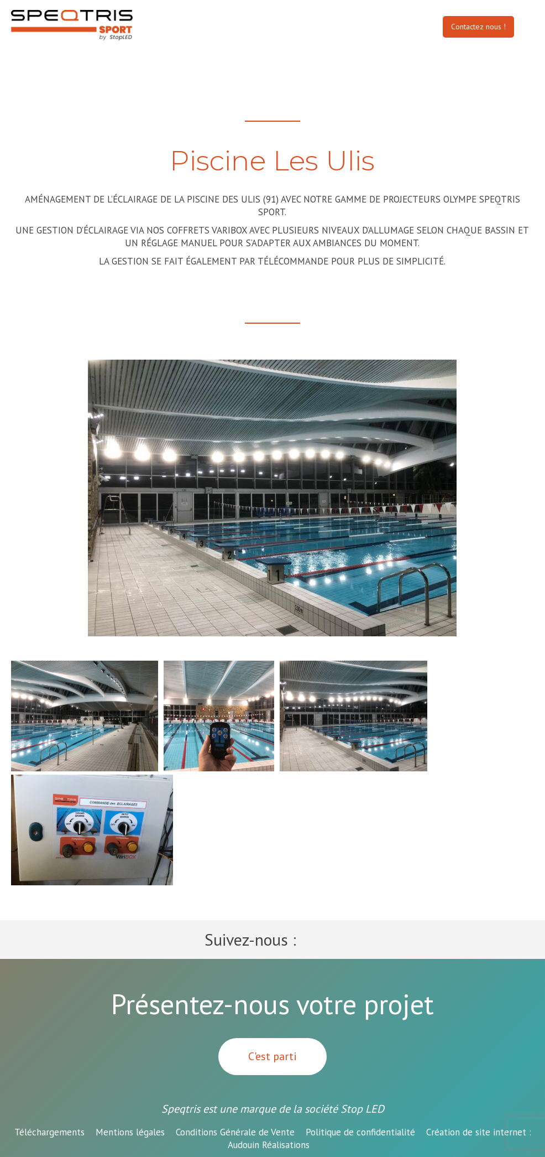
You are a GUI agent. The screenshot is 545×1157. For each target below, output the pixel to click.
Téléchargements (49, 1132)
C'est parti (272, 1056)
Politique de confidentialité (360, 1132)
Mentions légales (130, 1132)
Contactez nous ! (478, 27)
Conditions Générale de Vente (235, 1132)
